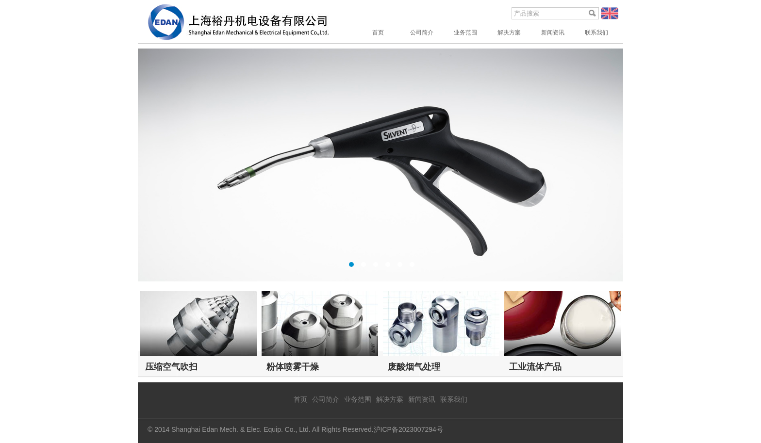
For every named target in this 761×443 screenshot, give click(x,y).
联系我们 (596, 32)
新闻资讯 (552, 32)
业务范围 (465, 32)
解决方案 (509, 32)
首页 (378, 32)
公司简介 (421, 32)
